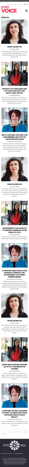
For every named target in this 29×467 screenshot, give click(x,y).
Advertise (9, 4)
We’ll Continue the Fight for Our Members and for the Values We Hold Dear (14, 137)
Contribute (14, 4)
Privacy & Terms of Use (6, 453)
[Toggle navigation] (26, 10)
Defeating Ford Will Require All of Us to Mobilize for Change (14, 367)
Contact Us (20, 4)
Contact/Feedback (18, 453)
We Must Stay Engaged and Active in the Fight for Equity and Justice (14, 91)
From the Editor (14, 47)
